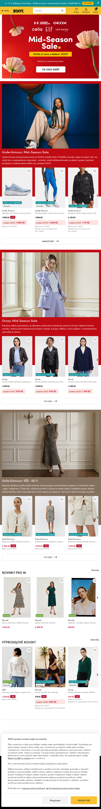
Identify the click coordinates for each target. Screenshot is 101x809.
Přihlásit (86, 10)
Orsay (4, 379)
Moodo (5, 620)
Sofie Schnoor (8, 539)
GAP (4, 689)
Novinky (95, 570)
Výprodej (94, 639)
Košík (95, 10)
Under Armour (8, 210)
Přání (76, 10)
